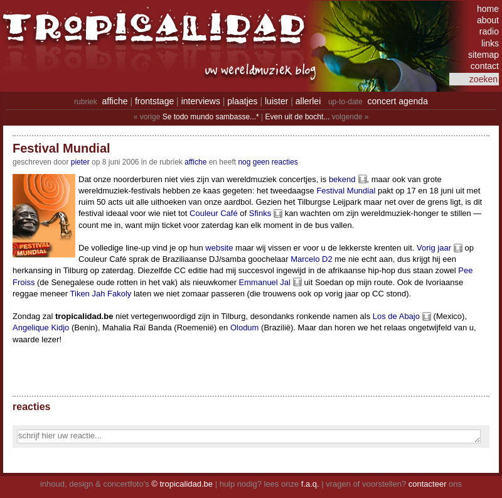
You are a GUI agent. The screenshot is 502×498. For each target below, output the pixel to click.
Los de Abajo (396, 316)
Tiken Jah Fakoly (101, 293)
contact (485, 66)
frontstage (154, 101)
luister (276, 101)
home (488, 9)
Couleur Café (214, 213)
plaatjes (242, 101)
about (488, 20)
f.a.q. (310, 484)
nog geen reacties (267, 162)
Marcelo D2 (311, 259)
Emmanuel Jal (265, 282)
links (490, 43)
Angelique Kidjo (41, 327)
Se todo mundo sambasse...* (211, 116)
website (219, 247)
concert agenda (397, 101)
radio (489, 31)
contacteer (428, 484)
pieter (80, 162)
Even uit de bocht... (297, 116)
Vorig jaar (434, 247)
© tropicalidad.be (182, 484)
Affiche (195, 162)
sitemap (483, 55)
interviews (200, 101)
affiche (115, 101)
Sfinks (260, 213)
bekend (342, 179)
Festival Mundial (345, 190)
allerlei (308, 101)
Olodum (244, 327)
